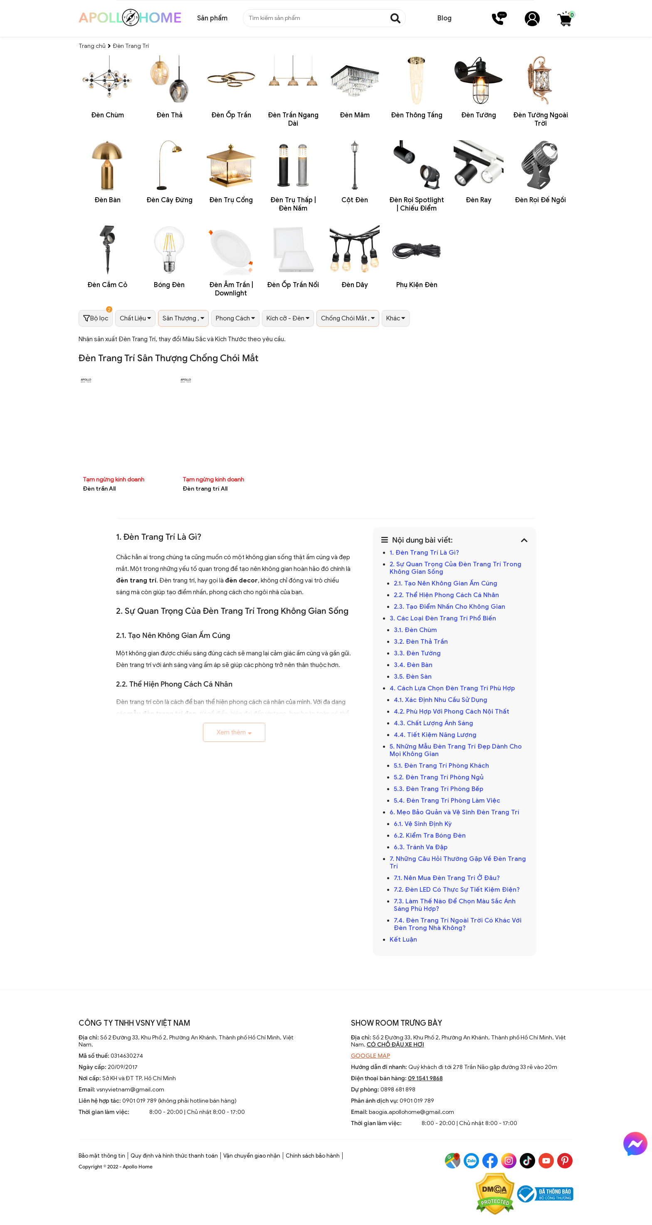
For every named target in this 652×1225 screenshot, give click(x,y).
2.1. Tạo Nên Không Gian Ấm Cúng (446, 583)
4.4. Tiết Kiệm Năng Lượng (436, 735)
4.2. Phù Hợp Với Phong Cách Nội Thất (452, 711)
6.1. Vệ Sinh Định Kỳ (423, 824)
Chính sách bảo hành (313, 1155)
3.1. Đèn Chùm (415, 630)
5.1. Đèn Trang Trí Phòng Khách (441, 765)
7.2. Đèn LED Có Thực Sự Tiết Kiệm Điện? (457, 889)
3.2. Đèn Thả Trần (421, 641)
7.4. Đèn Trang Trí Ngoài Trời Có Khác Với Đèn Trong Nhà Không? (457, 924)
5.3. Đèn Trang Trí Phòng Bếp (438, 789)
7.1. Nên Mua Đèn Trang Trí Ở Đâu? (447, 878)
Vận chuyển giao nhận (251, 1155)
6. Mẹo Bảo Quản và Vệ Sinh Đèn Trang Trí (454, 812)
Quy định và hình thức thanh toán (174, 1155)
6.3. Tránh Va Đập (421, 847)
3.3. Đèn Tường (418, 653)
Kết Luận (404, 939)
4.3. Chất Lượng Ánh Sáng (434, 723)
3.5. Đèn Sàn (413, 676)
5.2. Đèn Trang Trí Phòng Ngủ (439, 777)
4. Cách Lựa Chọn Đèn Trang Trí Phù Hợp (452, 688)
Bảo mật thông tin (102, 1155)
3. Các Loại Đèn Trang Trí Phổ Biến (443, 618)
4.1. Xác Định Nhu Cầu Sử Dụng (441, 700)
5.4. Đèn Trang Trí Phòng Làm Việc (447, 800)
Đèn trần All (99, 488)
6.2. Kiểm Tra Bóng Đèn (430, 835)
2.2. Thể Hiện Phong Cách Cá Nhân (446, 595)
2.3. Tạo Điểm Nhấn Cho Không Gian (449, 606)
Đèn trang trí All (205, 488)
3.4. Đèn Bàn (413, 665)
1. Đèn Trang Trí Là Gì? (424, 552)
